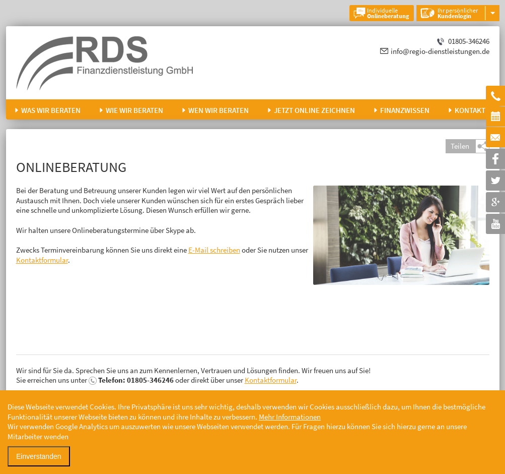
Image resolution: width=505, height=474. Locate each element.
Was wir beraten (51, 110)
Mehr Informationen (290, 417)
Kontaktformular (42, 260)
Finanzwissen (404, 110)
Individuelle (388, 13)
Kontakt (470, 110)
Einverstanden (38, 456)
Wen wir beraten (218, 110)
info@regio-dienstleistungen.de (440, 51)
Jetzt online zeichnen (314, 110)
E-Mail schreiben (214, 250)
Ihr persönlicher (458, 13)
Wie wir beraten (134, 110)
